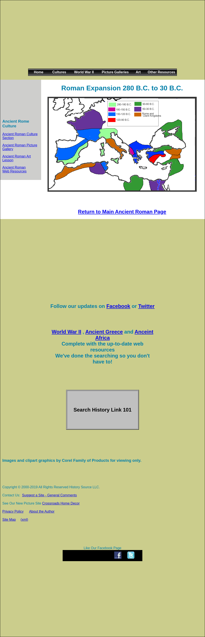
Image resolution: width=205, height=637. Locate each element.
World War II (66, 332)
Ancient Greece (104, 332)
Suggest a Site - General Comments (49, 495)
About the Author (41, 511)
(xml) (24, 519)
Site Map (9, 519)
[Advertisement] (101, 38)
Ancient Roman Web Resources (14, 169)
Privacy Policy (13, 511)
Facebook (118, 306)
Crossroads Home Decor (61, 503)
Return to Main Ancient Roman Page (122, 212)
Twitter (146, 306)
